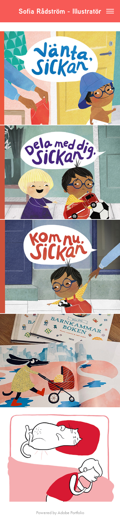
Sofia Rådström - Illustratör (61, 11)
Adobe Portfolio (71, 512)
